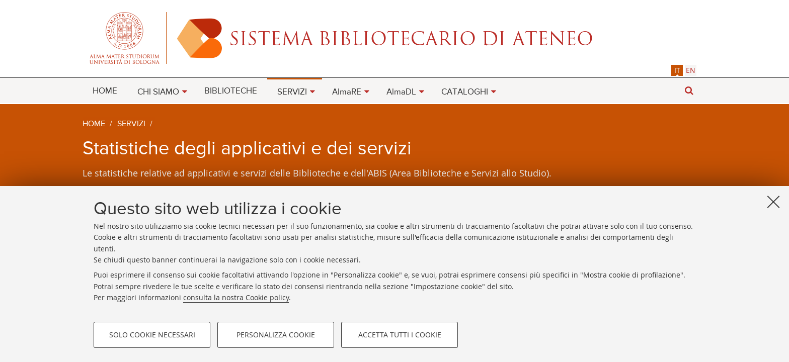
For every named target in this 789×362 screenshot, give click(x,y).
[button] (688, 91)
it (677, 70)
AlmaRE (346, 92)
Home (94, 124)
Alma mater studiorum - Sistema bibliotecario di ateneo (394, 38)
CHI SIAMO (158, 92)
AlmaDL (401, 92)
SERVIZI (292, 92)
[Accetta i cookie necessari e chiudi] (773, 202)
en (690, 70)
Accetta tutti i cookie (399, 334)
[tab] (677, 70)
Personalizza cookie (275, 334)
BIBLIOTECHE (230, 91)
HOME (105, 91)
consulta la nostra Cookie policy (236, 297)
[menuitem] (105, 90)
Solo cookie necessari (152, 334)
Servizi (131, 124)
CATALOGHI (464, 92)
